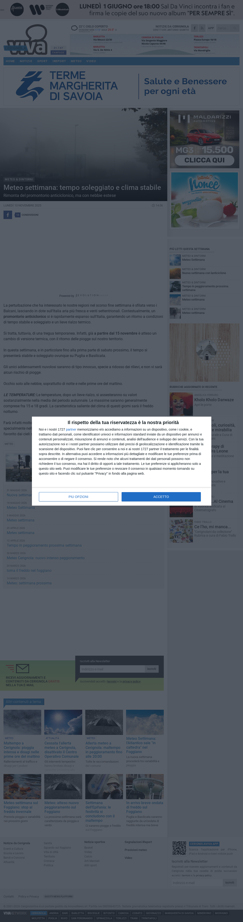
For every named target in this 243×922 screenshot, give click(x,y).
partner (71, 429)
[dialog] (121, 461)
